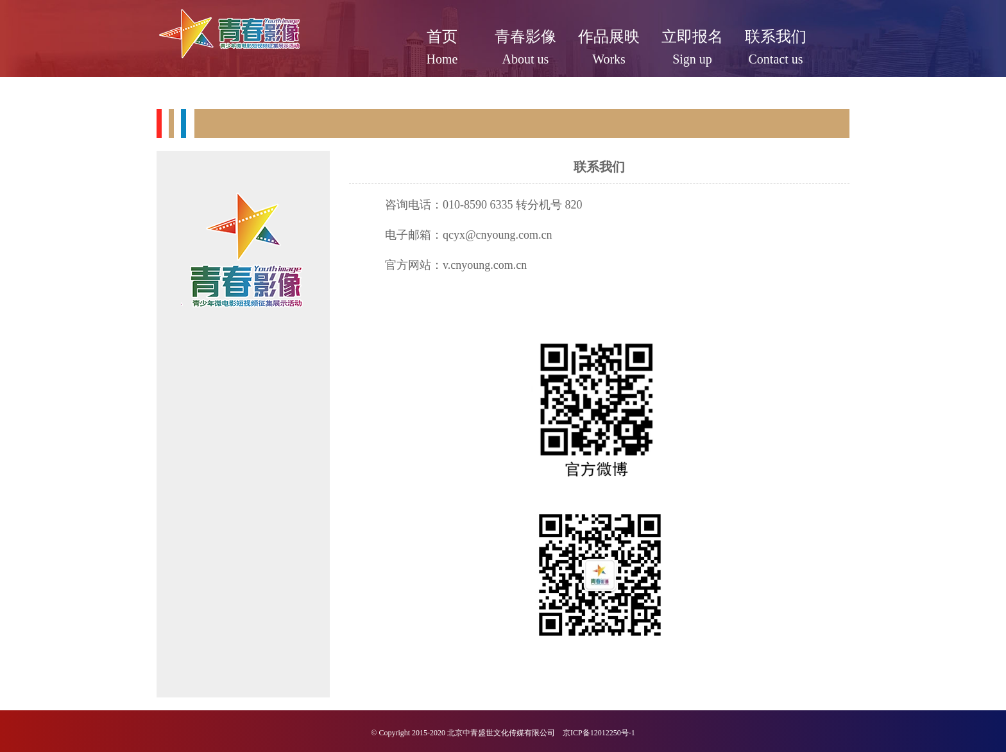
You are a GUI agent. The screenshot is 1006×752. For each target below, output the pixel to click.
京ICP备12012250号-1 (599, 732)
